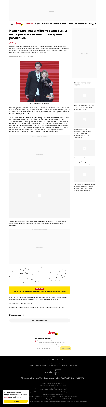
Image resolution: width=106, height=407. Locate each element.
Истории (57, 24)
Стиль (71, 24)
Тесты (64, 24)
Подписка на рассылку (43, 338)
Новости (30, 24)
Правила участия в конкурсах (54, 363)
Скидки (92, 24)
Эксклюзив (47, 24)
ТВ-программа (81, 24)
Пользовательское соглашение (73, 363)
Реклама (41, 363)
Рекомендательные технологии (58, 365)
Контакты (34, 363)
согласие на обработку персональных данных (54, 340)
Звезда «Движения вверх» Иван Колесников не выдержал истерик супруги (39, 292)
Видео (38, 24)
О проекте (27, 363)
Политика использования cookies (38, 365)
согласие (6, 397)
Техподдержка (73, 365)
